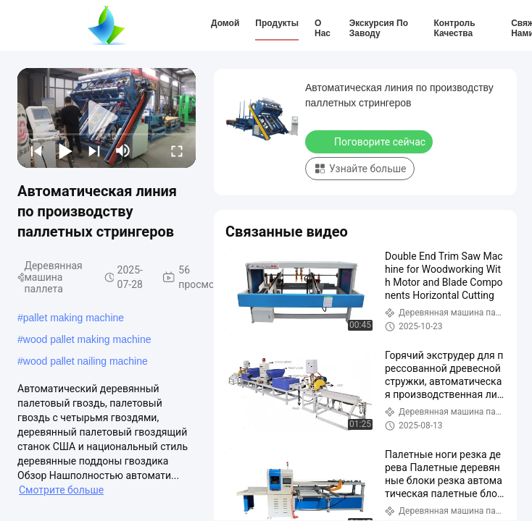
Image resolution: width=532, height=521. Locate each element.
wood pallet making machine (87, 339)
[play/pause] (65, 150)
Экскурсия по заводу (378, 28)
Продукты (277, 23)
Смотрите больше (61, 490)
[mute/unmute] (123, 150)
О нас (323, 28)
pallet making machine (73, 317)
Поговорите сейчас (370, 141)
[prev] (36, 150)
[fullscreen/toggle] (176, 150)
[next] (94, 150)
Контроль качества (454, 28)
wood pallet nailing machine (85, 361)
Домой (225, 23)
